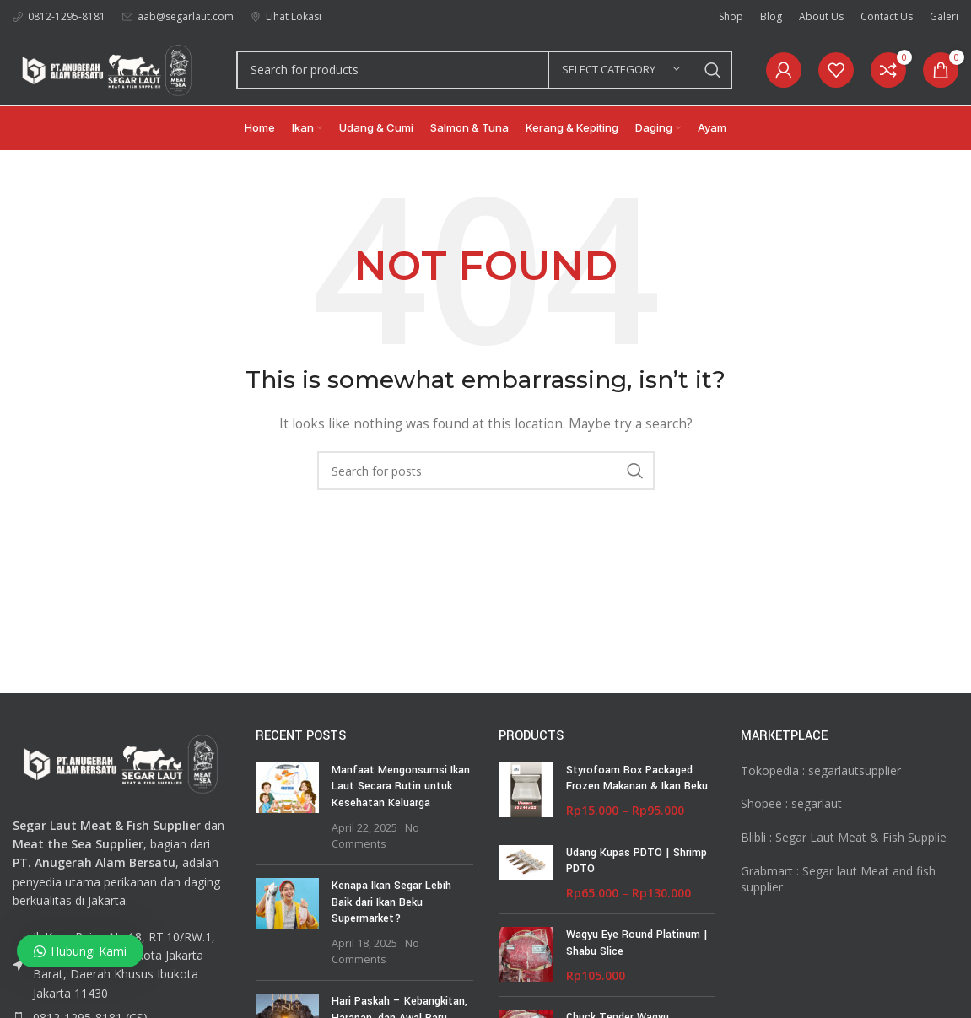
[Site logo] (107, 68)
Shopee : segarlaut (791, 803)
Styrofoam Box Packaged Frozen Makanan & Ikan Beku (637, 778)
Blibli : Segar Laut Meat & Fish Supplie (844, 837)
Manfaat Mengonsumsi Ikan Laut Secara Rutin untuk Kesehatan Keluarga (401, 786)
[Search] (484, 70)
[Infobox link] (59, 16)
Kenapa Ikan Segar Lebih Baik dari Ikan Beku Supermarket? (391, 902)
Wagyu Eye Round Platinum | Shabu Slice (637, 943)
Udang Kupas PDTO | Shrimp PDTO (636, 861)
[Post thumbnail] (287, 807)
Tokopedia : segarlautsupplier (821, 770)
